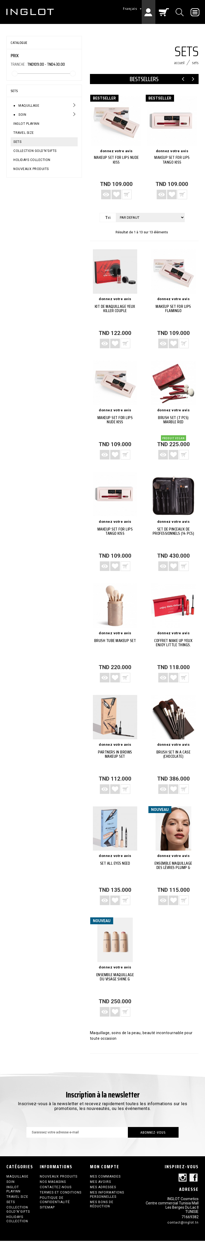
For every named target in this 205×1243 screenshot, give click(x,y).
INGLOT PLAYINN (26, 124)
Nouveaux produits (31, 169)
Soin (22, 115)
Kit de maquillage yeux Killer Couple (115, 310)
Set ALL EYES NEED (115, 865)
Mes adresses (103, 1189)
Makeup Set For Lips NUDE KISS (116, 162)
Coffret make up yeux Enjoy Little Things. (173, 644)
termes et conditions (60, 1194)
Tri (108, 220)
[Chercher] (180, 12)
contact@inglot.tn (183, 1225)
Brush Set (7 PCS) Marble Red (173, 422)
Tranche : (18, 64)
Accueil (179, 64)
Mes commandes (105, 1178)
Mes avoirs (100, 1184)
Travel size (23, 133)
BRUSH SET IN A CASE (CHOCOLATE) (173, 756)
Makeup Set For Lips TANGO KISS (172, 162)
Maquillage (29, 105)
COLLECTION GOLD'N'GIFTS (35, 151)
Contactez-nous (56, 1189)
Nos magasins (53, 1184)
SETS (17, 142)
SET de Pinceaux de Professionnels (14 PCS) (173, 533)
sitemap (47, 1209)
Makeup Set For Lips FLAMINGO (173, 310)
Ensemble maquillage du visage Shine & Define (115, 981)
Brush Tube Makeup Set (115, 642)
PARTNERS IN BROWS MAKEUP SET (115, 756)
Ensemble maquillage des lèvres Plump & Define (173, 869)
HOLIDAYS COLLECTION (31, 160)
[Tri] (150, 219)
